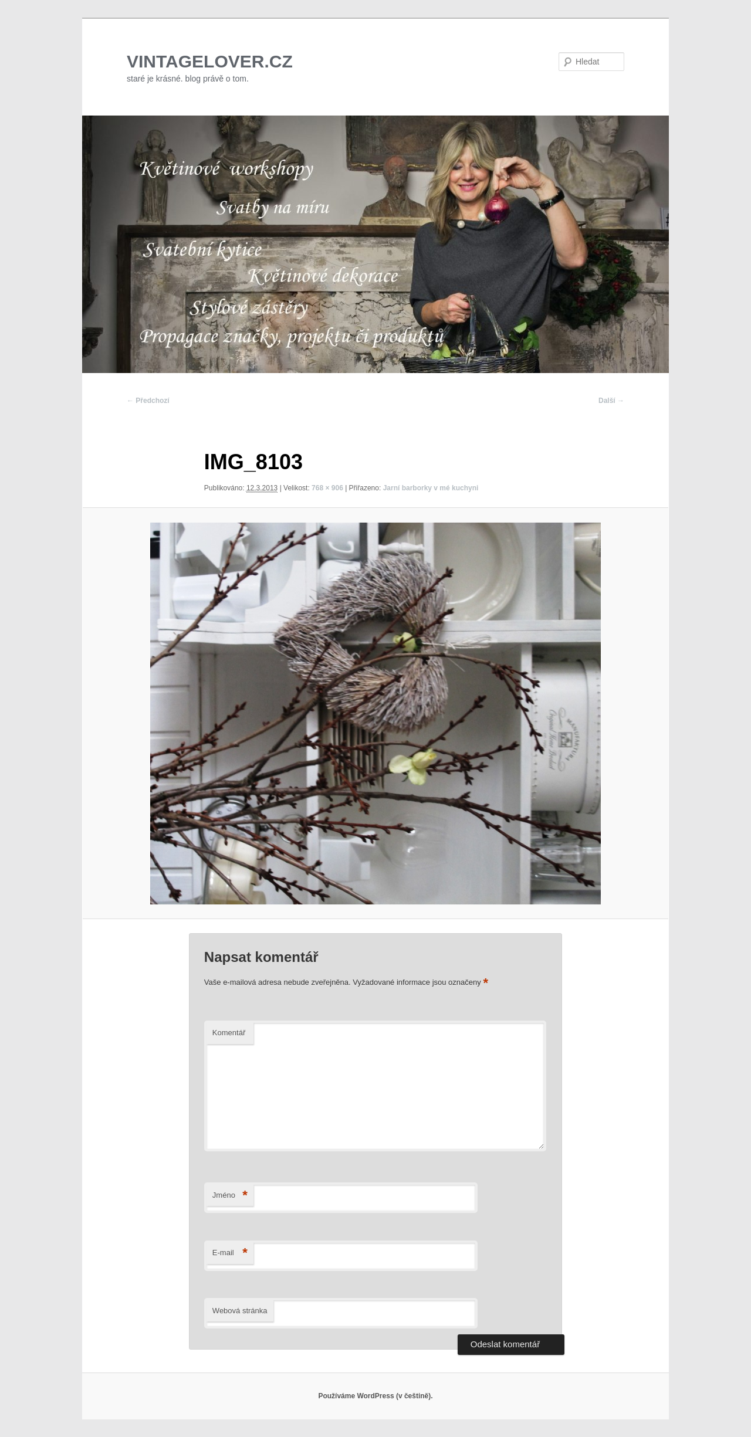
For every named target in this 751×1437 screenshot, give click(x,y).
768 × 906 (327, 488)
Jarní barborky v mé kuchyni (431, 488)
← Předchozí (148, 400)
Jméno (230, 1195)
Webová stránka (240, 1310)
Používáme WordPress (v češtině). (375, 1396)
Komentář (228, 1032)
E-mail (230, 1253)
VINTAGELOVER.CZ (210, 61)
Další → (611, 400)
